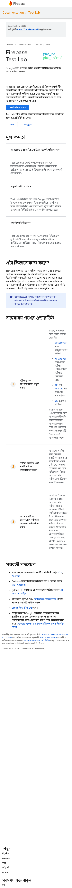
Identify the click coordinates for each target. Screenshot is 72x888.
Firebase (9, 44)
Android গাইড (19, 593)
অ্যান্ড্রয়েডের (60, 343)
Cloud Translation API (28, 29)
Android (59, 388)
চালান (48, 44)
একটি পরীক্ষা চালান (17, 107)
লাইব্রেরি (5, 867)
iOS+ (11, 124)
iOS (56, 385)
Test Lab (34, 12)
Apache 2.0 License (48, 637)
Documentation (13, 12)
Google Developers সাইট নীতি (37, 640)
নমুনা (4, 863)
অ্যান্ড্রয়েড (28, 124)
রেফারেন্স (6, 858)
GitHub (5, 872)
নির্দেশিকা (5, 853)
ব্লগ (3, 885)
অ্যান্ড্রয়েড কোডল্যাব (44, 599)
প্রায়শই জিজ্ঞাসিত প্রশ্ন (22, 608)
